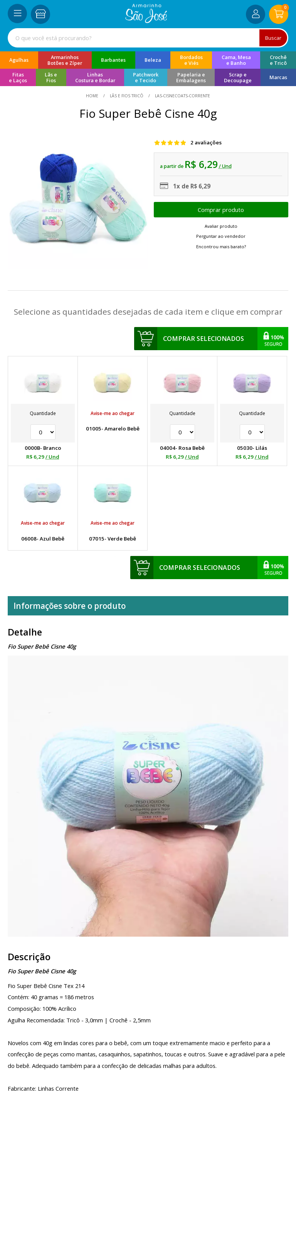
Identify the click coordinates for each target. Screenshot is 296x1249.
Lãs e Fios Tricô (127, 95)
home (92, 95)
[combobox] (148, 37)
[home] (146, 21)
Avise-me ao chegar (113, 413)
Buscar (273, 37)
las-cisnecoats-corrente (182, 95)
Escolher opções (221, 209)
